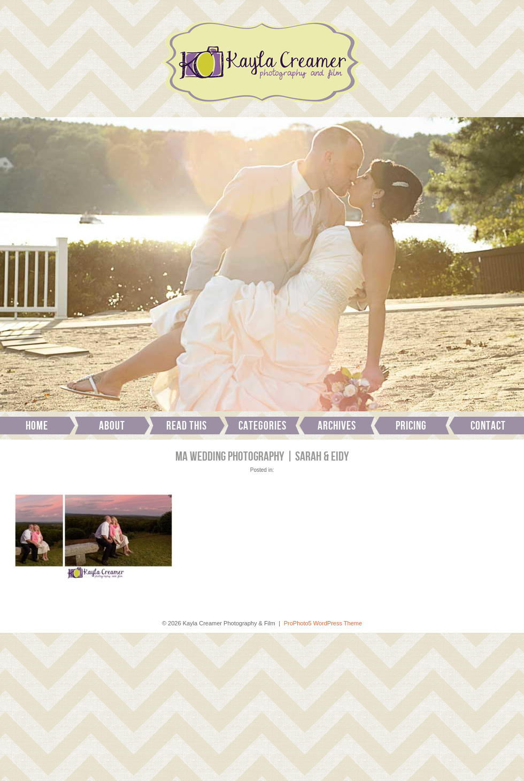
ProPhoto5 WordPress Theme (323, 623)
